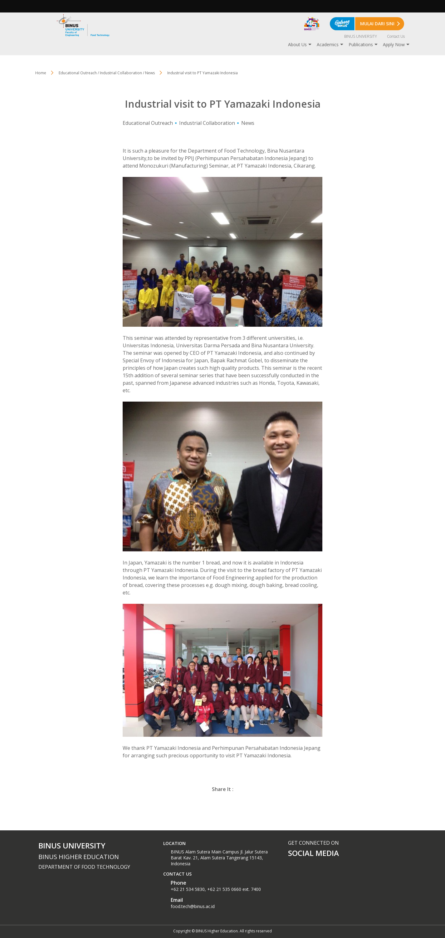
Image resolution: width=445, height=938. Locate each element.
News (247, 122)
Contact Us (396, 36)
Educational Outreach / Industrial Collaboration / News (107, 73)
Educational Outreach (148, 122)
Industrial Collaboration (207, 122)
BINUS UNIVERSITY (360, 36)
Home (40, 73)
